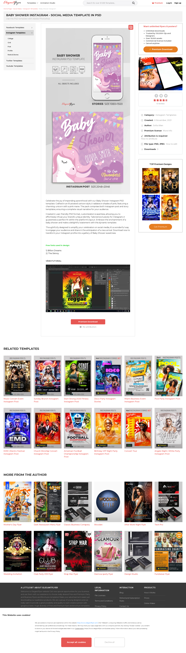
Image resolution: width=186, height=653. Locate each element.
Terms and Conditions (104, 601)
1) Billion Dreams (53, 250)
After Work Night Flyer (135, 525)
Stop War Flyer (71, 574)
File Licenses (100, 595)
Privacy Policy (100, 606)
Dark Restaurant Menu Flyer (47, 525)
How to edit (171, 144)
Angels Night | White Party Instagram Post (167, 452)
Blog (121, 593)
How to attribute (149, 139)
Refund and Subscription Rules (129, 599)
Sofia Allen (158, 125)
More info (167, 131)
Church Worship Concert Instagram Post (45, 452)
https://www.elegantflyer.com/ (87, 623)
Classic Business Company (77, 525)
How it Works (149, 593)
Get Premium (160, 227)
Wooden (98, 525)
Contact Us (124, 606)
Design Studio (131, 574)
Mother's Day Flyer (13, 525)
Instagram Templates (15, 33)
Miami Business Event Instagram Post (135, 400)
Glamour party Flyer (103, 574)
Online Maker (149, 603)
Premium (157, 3)
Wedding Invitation (13, 574)
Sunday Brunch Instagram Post (46, 400)
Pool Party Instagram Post (167, 399)
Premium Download (88, 322)
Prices (146, 598)
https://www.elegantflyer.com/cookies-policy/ (99, 628)
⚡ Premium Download (160, 49)
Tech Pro (159, 525)
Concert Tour (130, 451)
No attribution (88, 327)
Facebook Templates (15, 27)
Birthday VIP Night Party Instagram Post (106, 452)
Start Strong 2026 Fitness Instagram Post (76, 400)
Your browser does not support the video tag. (160, 73)
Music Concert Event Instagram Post (13, 400)
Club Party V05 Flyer (43, 574)
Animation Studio (47, 3)
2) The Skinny (52, 253)
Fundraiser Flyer (162, 574)
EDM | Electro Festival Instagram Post (14, 452)
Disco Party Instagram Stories (105, 400)
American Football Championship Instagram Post (76, 454)
